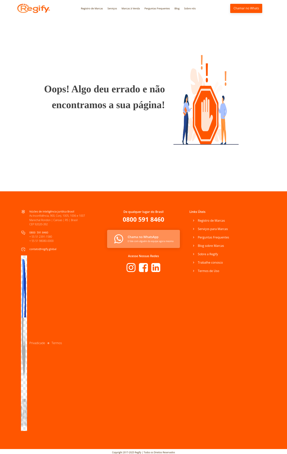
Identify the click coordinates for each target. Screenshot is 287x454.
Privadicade (37, 343)
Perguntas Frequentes (157, 8)
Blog (177, 8)
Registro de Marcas (92, 8)
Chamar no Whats (246, 8)
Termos (57, 343)
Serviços (112, 8)
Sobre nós (190, 8)
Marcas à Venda (131, 8)
